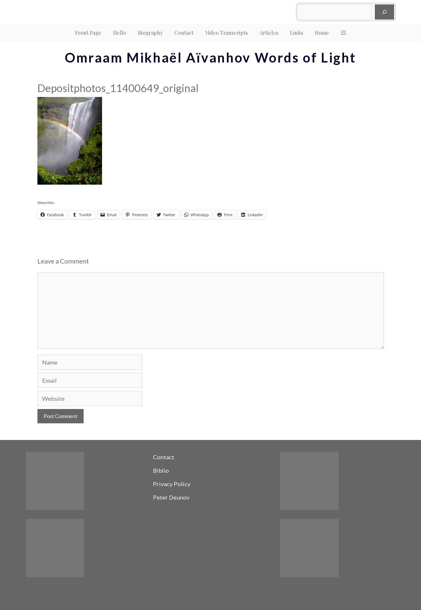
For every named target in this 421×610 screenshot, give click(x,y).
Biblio (161, 470)
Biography (150, 32)
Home (322, 32)
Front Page (88, 32)
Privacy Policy (171, 483)
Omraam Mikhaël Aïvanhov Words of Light (210, 57)
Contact (184, 32)
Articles (269, 32)
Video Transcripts (226, 32)
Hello (119, 32)
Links (296, 32)
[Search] (384, 12)
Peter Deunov (171, 497)
